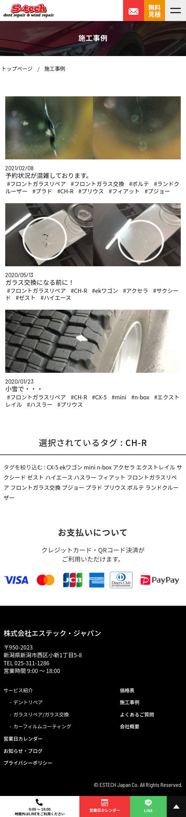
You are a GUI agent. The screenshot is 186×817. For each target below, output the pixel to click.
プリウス (114, 487)
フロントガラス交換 (35, 487)
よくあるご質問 (137, 714)
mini (89, 467)
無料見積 (154, 10)
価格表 (127, 690)
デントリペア (28, 702)
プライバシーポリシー (27, 762)
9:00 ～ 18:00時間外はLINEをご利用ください (40, 807)
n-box (104, 467)
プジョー (73, 487)
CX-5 (52, 467)
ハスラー (85, 477)
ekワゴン (71, 467)
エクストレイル (156, 467)
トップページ (17, 68)
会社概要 (130, 726)
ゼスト (35, 477)
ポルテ (135, 487)
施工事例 (54, 68)
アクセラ (124, 467)
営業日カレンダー (23, 738)
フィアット (112, 477)
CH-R (136, 442)
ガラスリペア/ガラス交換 (41, 714)
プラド (94, 487)
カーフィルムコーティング (42, 726)
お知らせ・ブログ (23, 750)
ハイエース (59, 477)
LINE (148, 805)
